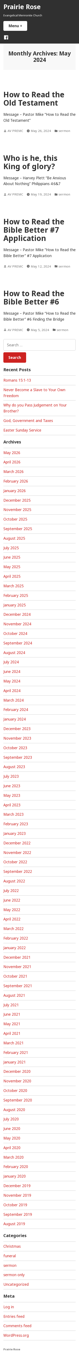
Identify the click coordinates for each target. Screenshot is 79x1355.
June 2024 (11, 671)
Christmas (12, 1246)
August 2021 (14, 995)
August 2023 (14, 766)
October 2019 (15, 1204)
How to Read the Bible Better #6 (33, 297)
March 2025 (13, 585)
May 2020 (11, 1138)
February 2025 (15, 595)
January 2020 (14, 1176)
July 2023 (11, 776)
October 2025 (15, 519)
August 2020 (14, 1109)
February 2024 (15, 709)
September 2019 (17, 1214)
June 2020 (11, 1128)
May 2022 (11, 909)
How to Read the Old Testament (33, 98)
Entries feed (13, 1316)
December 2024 (17, 614)
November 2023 (17, 738)
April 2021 (11, 1033)
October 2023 (15, 747)
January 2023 (14, 833)
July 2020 (11, 1118)
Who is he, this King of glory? (30, 162)
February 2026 (15, 481)
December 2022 (17, 842)
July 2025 (11, 547)
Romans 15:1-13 (17, 380)
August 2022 (14, 881)
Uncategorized (16, 1284)
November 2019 (17, 1195)
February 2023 (15, 823)
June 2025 (11, 557)
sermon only (14, 1274)
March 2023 (13, 814)
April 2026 (11, 461)
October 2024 (15, 633)
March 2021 (13, 1042)
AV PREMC (15, 131)
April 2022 (11, 919)
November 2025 (17, 509)
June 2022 (11, 900)
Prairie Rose (22, 6)
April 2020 (11, 1147)
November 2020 (17, 1080)
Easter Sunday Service (22, 430)
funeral (9, 1255)
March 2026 (13, 471)
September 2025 (17, 528)
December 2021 (17, 957)
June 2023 (11, 785)
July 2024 (11, 661)
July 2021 (11, 1004)
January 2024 (14, 719)
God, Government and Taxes (28, 420)
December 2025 (17, 500)
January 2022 (14, 947)
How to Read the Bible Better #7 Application (33, 230)
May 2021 (11, 1023)
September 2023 (17, 757)
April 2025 (11, 576)
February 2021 (15, 1052)
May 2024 (11, 681)
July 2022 (11, 890)
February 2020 (15, 1166)
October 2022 (15, 861)
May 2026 (11, 452)
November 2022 (17, 852)
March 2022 (13, 928)
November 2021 (17, 966)
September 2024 (17, 643)
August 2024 (14, 652)
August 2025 (14, 538)
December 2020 (17, 1071)
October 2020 (15, 1090)
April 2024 (11, 690)
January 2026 (14, 490)
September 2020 (17, 1100)
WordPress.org (16, 1335)
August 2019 (14, 1223)
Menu (17, 25)
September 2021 (17, 985)
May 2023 (11, 795)
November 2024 (17, 623)
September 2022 (17, 871)
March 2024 (13, 700)
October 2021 (15, 976)
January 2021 (14, 1062)
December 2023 (17, 728)
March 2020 (13, 1157)
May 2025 (11, 566)
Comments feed (17, 1325)
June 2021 (11, 1014)
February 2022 (15, 938)
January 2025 (14, 604)
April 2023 (11, 804)
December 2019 (17, 1185)
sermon (64, 131)
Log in (8, 1306)
